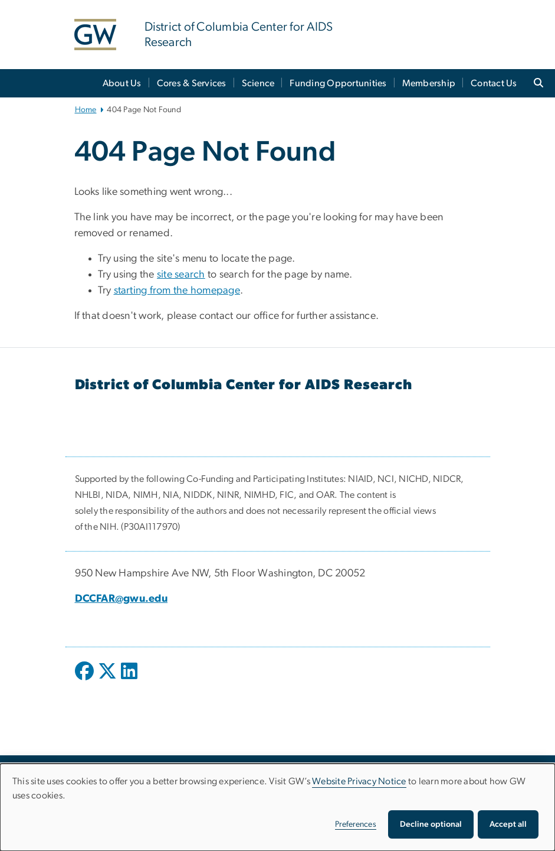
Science (258, 83)
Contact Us (494, 83)
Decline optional (431, 824)
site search (181, 274)
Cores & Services (191, 83)
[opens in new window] (85, 679)
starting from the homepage (177, 290)
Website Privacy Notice (359, 781)
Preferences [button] (355, 824)
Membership (429, 83)
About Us (122, 83)
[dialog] (277, 807)
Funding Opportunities (338, 83)
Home (86, 110)
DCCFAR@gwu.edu (121, 599)
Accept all (508, 824)
